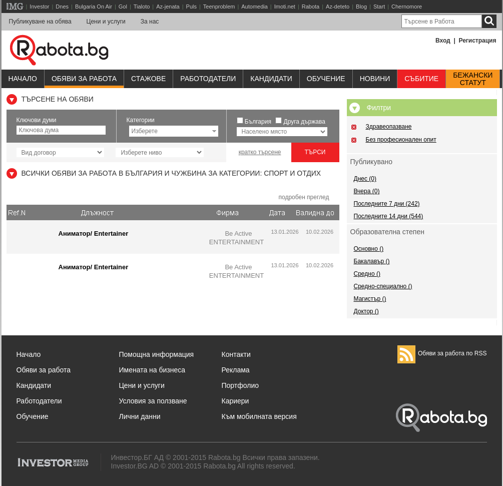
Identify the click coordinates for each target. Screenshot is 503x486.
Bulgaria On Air (93, 7)
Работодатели (208, 79)
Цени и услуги (106, 21)
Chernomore (406, 7)
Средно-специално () (383, 286)
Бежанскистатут (472, 79)
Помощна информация (156, 354)
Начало (23, 79)
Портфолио (240, 385)
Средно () (367, 274)
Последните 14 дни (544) (388, 216)
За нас (150, 21)
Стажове (148, 79)
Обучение (33, 416)
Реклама (236, 370)
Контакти (236, 354)
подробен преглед (303, 197)
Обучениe (326, 79)
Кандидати (271, 79)
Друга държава (304, 121)
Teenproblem (219, 7)
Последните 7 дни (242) (387, 204)
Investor (39, 7)
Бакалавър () (372, 261)
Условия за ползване (153, 401)
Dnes (62, 7)
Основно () (369, 249)
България (258, 121)
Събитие (421, 79)
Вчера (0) (367, 191)
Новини (375, 79)
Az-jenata (167, 7)
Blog (361, 7)
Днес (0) (365, 179)
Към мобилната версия (259, 416)
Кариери (235, 401)
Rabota (310, 7)
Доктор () (366, 311)
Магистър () (370, 299)
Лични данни (140, 416)
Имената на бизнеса (152, 370)
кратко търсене (260, 152)
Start (379, 7)
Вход (442, 40)
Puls (191, 7)
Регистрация (477, 40)
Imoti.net (284, 7)
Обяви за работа (84, 79)
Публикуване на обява (40, 21)
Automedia (254, 7)
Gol (123, 7)
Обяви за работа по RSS (442, 353)
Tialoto (142, 7)
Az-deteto (337, 7)
